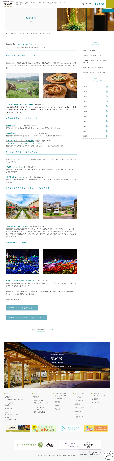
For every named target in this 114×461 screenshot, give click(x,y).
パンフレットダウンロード (78, 416)
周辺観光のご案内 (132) (92, 55)
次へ (50, 329)
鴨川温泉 (36, 397)
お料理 (35, 393)
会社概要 (95, 399)
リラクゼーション (80, 393)
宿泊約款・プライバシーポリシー (99, 394)
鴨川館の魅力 (9, 408)
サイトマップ (96, 402)
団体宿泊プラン (60, 398)
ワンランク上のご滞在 (12, 414)
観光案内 (57, 405)
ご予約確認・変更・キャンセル (15, 399)
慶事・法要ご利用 (39, 412)
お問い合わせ (78, 411)
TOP (6, 33)
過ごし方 (57, 409)
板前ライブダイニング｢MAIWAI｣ (41, 404)
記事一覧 (41, 330)
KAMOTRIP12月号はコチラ (21, 308)
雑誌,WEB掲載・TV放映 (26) (94, 72)
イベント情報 (78, 400)
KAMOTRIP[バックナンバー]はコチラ (25, 318)
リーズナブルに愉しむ (12, 419)
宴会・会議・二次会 (61, 396)
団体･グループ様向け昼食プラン (39, 408)
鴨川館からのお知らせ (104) (93, 67)
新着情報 (13, 33)
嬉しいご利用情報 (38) (91, 50)
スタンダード (9, 417)
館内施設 (57, 402)
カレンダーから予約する (10, 404)
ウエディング (78, 397)
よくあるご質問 (79, 407)
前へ (32, 329)
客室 (6, 412)
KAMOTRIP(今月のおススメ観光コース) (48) (94, 61)
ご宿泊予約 (99, 4)
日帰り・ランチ (38, 400)
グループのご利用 (60, 393)
